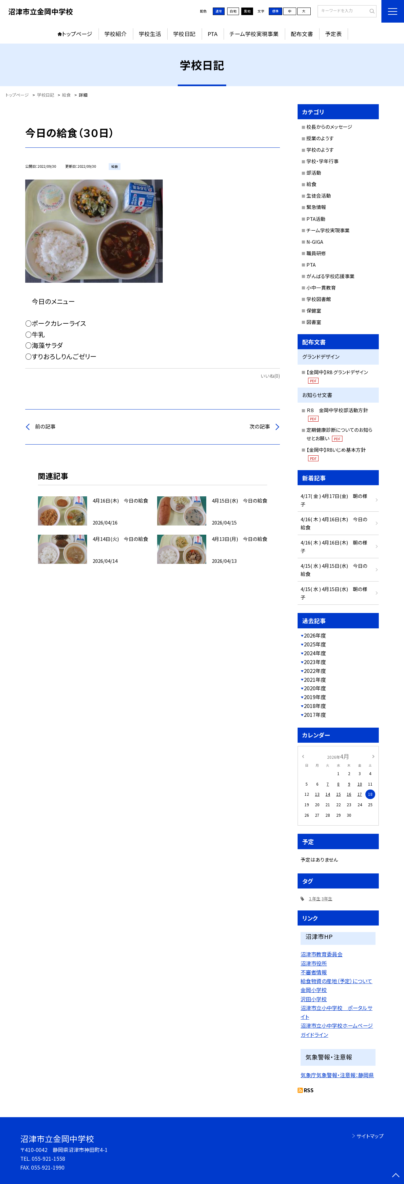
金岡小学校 (314, 990)
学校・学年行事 (322, 161)
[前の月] (303, 756)
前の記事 (45, 426)
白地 (233, 11)
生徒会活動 (318, 195)
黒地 (247, 11)
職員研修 (316, 253)
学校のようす (320, 149)
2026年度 (315, 635)
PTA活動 (315, 218)
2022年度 (315, 671)
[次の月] (373, 756)
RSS (309, 1090)
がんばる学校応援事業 (330, 276)
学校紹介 (115, 34)
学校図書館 (318, 299)
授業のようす (320, 138)
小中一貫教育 (321, 287)
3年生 (326, 898)
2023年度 (315, 662)
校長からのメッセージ (329, 126)
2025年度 (315, 644)
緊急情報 (316, 206)
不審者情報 (314, 972)
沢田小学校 (314, 999)
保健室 (313, 310)
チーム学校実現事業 (254, 34)
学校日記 (184, 34)
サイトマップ (370, 1136)
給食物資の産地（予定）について (336, 981)
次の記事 (259, 426)
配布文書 (302, 34)
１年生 (315, 898)
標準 (275, 11)
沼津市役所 (314, 963)
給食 (311, 184)
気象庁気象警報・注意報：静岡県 (337, 1075)
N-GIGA (314, 241)
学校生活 (150, 34)
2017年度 (315, 714)
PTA (212, 34)
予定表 (333, 34)
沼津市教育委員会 (321, 954)
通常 (218, 11)
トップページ (77, 34)
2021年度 (315, 679)
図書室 (313, 321)
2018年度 (315, 706)
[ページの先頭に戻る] (396, 1176)
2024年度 (315, 653)
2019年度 (315, 697)
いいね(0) (270, 375)
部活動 (313, 172)
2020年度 (315, 688)
